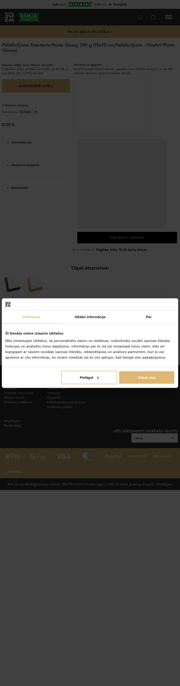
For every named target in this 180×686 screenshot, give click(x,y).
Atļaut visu (147, 377)
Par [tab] (149, 317)
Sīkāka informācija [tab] (90, 317)
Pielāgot (89, 377)
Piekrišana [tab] (31, 317)
